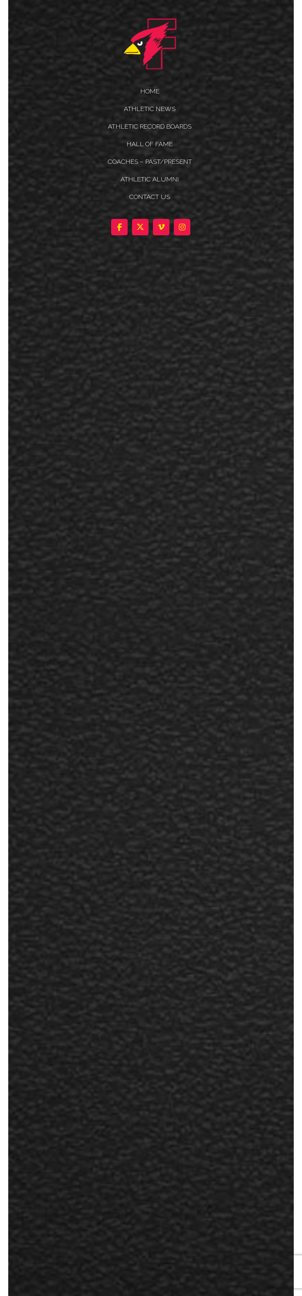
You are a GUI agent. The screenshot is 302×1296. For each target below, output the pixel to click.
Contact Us (149, 197)
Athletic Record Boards (149, 126)
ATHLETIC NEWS (149, 109)
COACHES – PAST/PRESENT (150, 162)
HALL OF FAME (150, 144)
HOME (150, 91)
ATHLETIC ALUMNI (149, 179)
